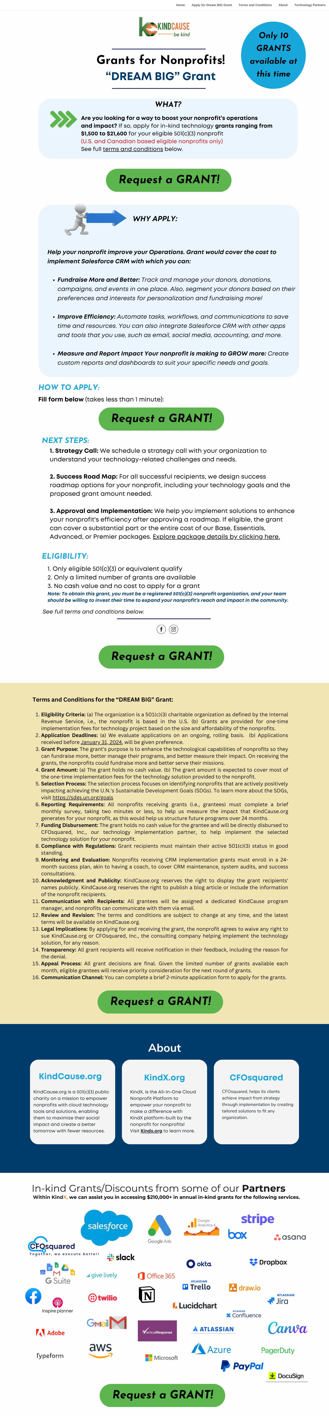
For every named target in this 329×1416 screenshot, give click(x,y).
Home (180, 5)
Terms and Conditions (255, 5)
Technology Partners (310, 5)
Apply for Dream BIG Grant (212, 5)
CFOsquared (256, 1078)
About (282, 5)
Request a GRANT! (169, 180)
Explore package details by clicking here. (216, 537)
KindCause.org (70, 1077)
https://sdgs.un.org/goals (82, 797)
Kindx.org (151, 1131)
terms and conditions (133, 149)
